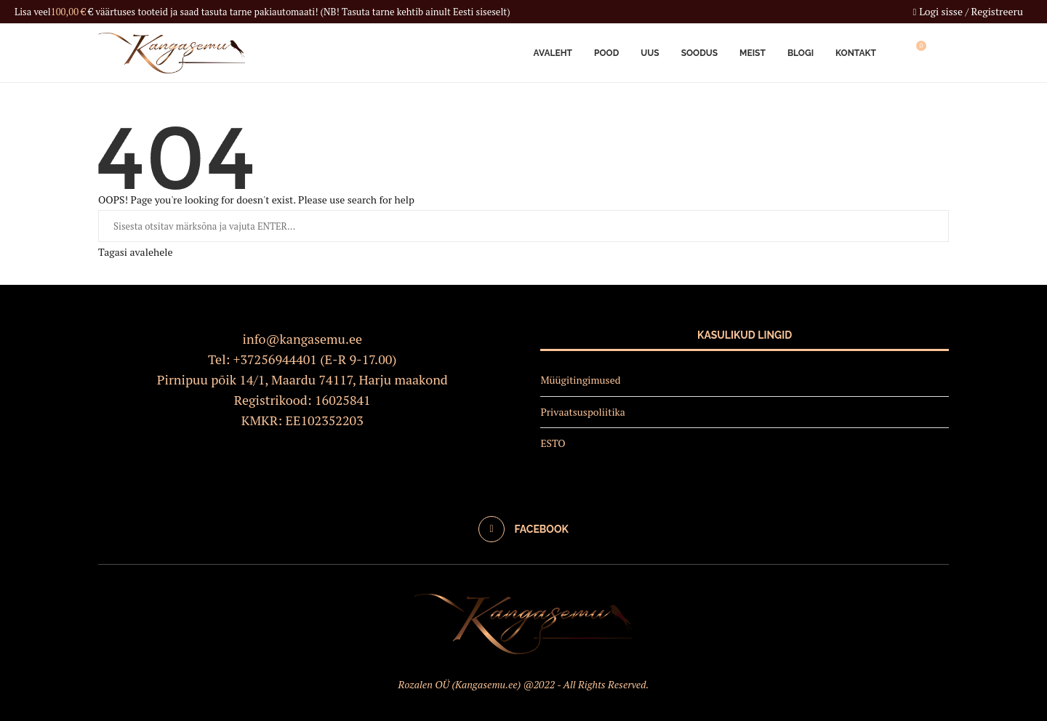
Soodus (699, 53)
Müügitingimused (580, 380)
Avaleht (553, 53)
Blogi (800, 53)
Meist (752, 53)
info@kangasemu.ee (303, 338)
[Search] (941, 53)
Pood (606, 53)
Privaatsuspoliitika (582, 412)
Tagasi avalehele (135, 252)
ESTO (552, 443)
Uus (650, 53)
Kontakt (855, 53)
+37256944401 (275, 359)
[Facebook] (523, 529)
